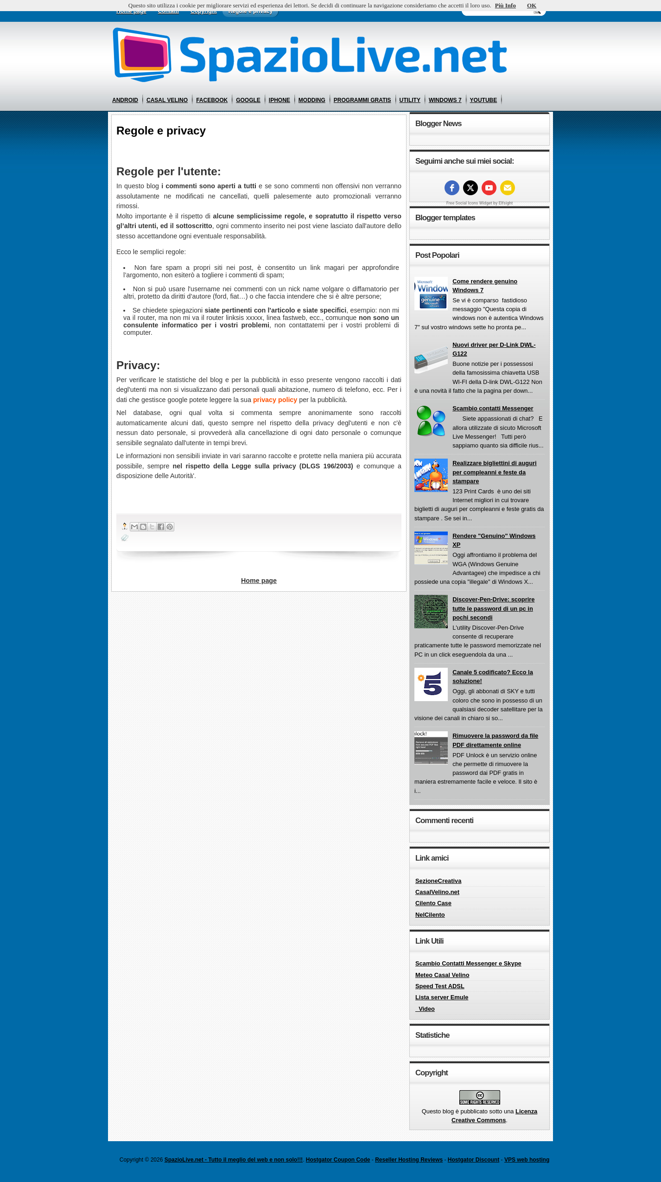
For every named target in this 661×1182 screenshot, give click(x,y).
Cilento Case (433, 903)
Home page (131, 11)
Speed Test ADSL (439, 986)
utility (410, 100)
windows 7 (445, 100)
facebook (212, 100)
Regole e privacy (251, 11)
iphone (279, 100)
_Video (425, 1008)
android (125, 100)
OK (531, 5)
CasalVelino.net (437, 891)
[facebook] (452, 187)
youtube (483, 100)
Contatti (168, 11)
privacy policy (275, 399)
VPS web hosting (526, 1159)
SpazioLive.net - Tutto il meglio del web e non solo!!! (234, 1159)
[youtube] (489, 187)
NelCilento (430, 914)
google (248, 100)
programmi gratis (362, 100)
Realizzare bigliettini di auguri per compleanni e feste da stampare (494, 472)
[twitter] (470, 187)
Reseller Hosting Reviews (409, 1159)
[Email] (507, 187)
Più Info (505, 5)
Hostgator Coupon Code (338, 1159)
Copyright (204, 11)
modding (312, 100)
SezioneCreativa (438, 880)
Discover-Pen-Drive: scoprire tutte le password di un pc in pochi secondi (493, 608)
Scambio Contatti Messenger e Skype (468, 963)
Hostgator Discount (473, 1159)
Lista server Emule (441, 997)
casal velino (167, 100)
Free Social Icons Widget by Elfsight (479, 203)
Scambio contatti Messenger (492, 408)
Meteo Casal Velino (442, 974)
